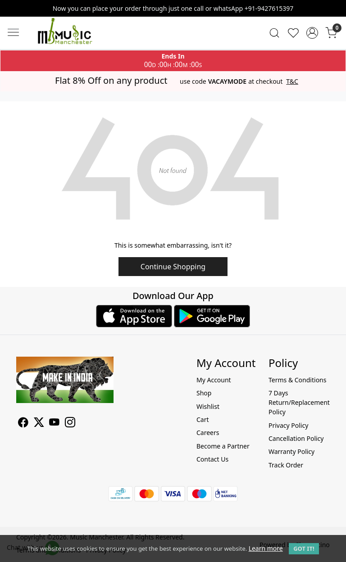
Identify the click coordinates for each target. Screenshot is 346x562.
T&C (292, 81)
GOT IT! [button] (303, 548)
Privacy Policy (288, 425)
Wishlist (207, 406)
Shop (203, 393)
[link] (274, 33)
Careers (207, 432)
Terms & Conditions (298, 380)
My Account (213, 380)
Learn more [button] (266, 548)
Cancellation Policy (296, 438)
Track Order (286, 465)
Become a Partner (223, 446)
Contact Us (212, 459)
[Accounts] (312, 33)
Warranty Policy (291, 451)
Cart (202, 419)
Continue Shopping (173, 267)
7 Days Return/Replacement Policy (299, 402)
